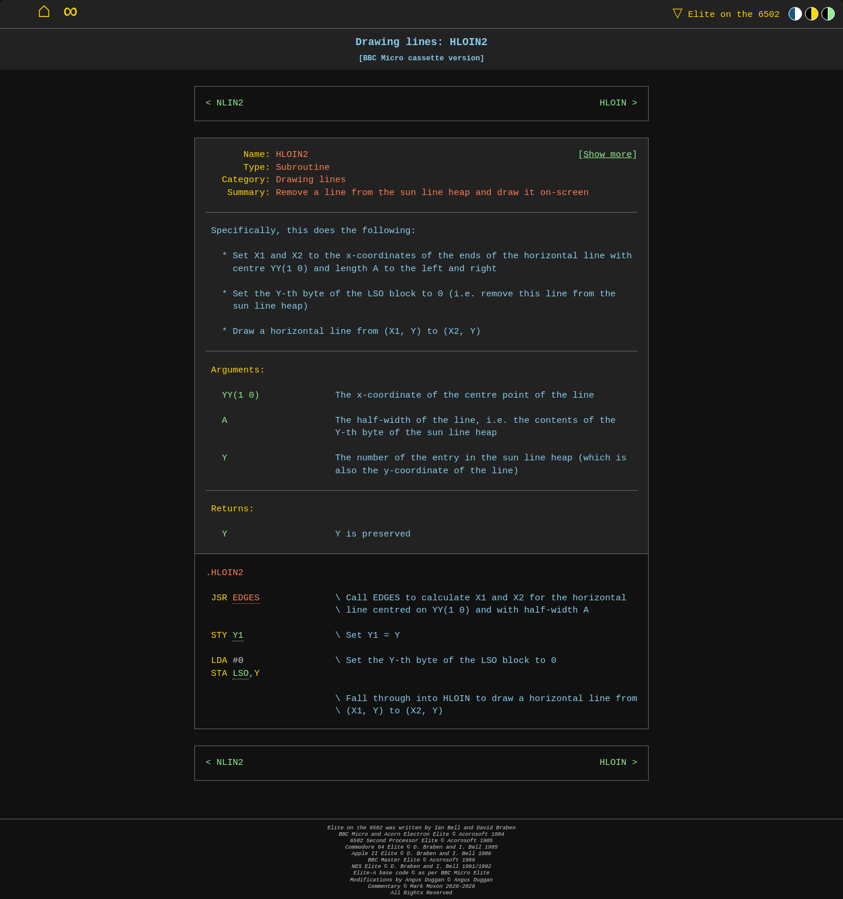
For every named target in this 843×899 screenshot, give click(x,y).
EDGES (245, 598)
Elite (723, 14)
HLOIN (612, 103)
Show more (608, 155)
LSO (240, 674)
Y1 (237, 636)
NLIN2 (230, 103)
